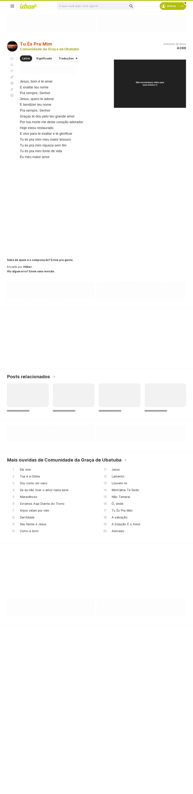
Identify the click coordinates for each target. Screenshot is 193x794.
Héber (27, 266)
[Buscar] (131, 6)
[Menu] (12, 6)
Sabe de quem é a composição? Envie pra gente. (40, 260)
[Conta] (182, 6)
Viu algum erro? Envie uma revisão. (31, 271)
